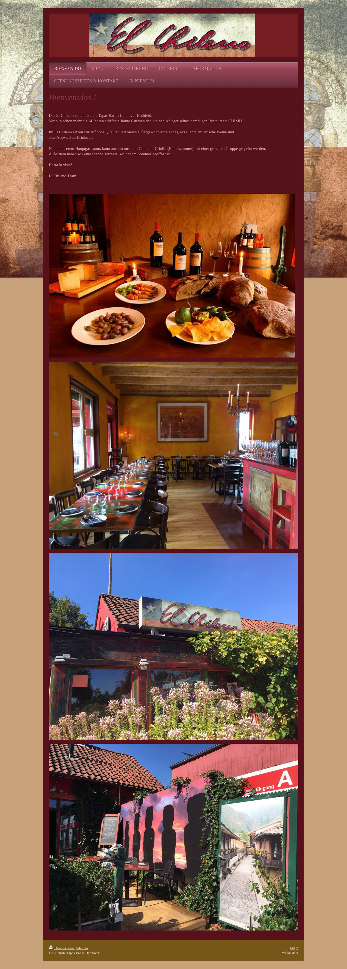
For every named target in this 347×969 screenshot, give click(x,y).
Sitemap (82, 948)
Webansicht (290, 953)
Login (294, 948)
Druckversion (62, 948)
